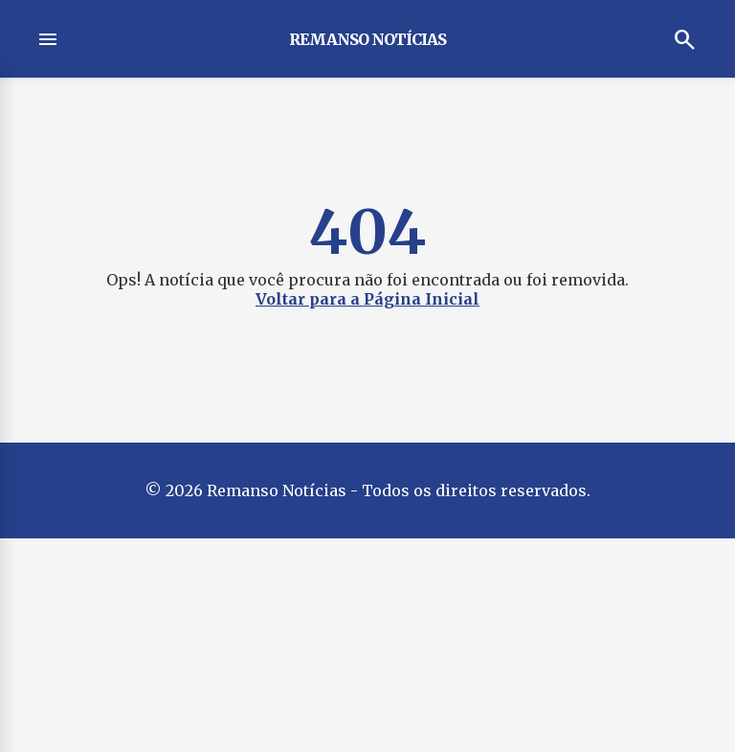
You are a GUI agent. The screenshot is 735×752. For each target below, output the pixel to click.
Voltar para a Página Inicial (367, 298)
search (685, 39)
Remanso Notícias (367, 39)
